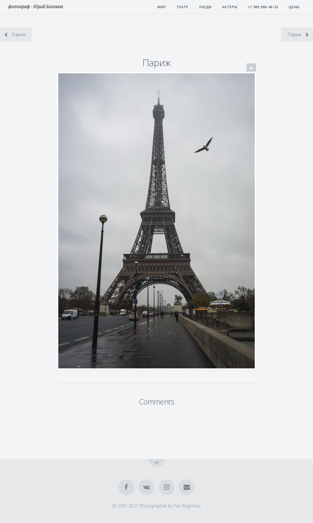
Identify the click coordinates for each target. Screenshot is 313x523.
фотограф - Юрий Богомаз (35, 7)
